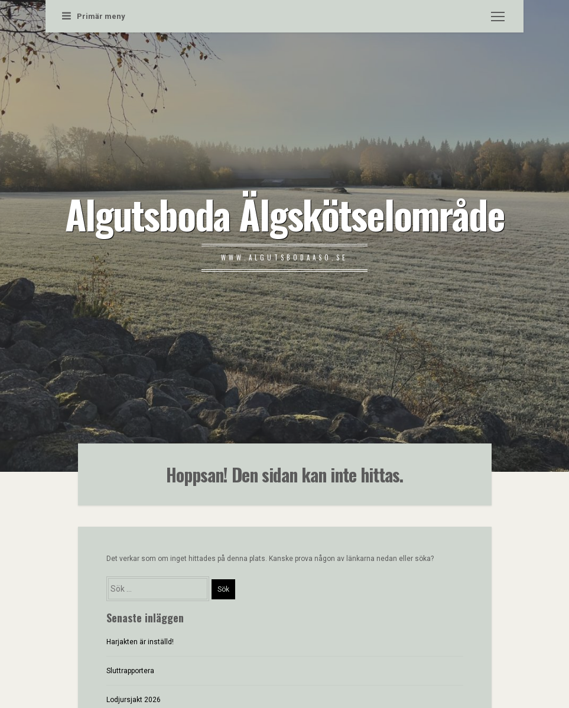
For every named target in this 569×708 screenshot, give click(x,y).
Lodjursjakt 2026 (133, 700)
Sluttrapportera (130, 671)
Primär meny (93, 16)
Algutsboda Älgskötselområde (285, 214)
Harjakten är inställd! (140, 642)
